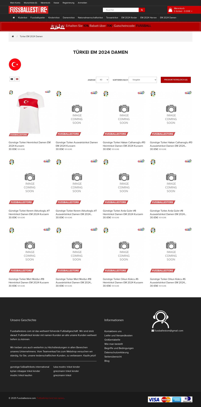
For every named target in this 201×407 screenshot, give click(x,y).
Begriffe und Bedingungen (119, 348)
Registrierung (68, 3)
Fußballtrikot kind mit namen (50, 398)
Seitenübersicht (113, 356)
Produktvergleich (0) (175, 80)
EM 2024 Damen (168, 17)
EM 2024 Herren (148, 17)
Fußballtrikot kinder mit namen (35, 335)
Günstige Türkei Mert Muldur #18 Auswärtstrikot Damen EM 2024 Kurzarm (73, 283)
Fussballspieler (37, 17)
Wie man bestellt (113, 344)
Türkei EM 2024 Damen (31, 36)
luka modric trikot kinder (66, 366)
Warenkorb (45, 3)
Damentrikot (69, 17)
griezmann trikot (62, 375)
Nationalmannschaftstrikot (90, 17)
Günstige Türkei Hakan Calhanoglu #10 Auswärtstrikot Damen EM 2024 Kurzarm (171, 146)
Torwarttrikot (112, 17)
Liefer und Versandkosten (118, 335)
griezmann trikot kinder (66, 371)
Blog (106, 360)
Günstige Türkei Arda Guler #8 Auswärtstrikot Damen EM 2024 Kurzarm (167, 214)
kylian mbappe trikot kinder (25, 371)
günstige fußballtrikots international (29, 366)
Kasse (56, 3)
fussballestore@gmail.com (169, 330)
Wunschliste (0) (30, 3)
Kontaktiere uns (113, 331)
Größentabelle (112, 339)
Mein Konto (15, 3)
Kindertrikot (54, 17)
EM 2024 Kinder (129, 17)
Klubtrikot (22, 17)
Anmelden (82, 3)
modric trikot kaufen (21, 375)
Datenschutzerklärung (116, 352)
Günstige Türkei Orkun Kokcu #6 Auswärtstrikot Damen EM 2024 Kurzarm (167, 283)
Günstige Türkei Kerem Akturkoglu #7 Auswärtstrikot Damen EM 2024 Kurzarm (76, 214)
